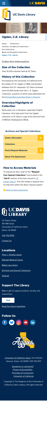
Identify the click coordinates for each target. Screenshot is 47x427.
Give (8, 300)
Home (4, 43)
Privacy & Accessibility (22, 370)
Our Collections (8, 49)
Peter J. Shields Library (12, 254)
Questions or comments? (22, 367)
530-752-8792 (8, 235)
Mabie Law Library (10, 265)
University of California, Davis (18, 357)
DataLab (5, 275)
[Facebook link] (4, 322)
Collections (14, 43)
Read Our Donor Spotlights (13, 306)
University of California (23, 376)
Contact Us (7, 240)
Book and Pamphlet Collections (14, 52)
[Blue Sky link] (11, 322)
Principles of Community (22, 373)
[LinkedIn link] (32, 322)
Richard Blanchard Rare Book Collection (22, 97)
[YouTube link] (25, 322)
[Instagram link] (18, 322)
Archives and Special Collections (15, 46)
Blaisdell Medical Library (12, 259)
